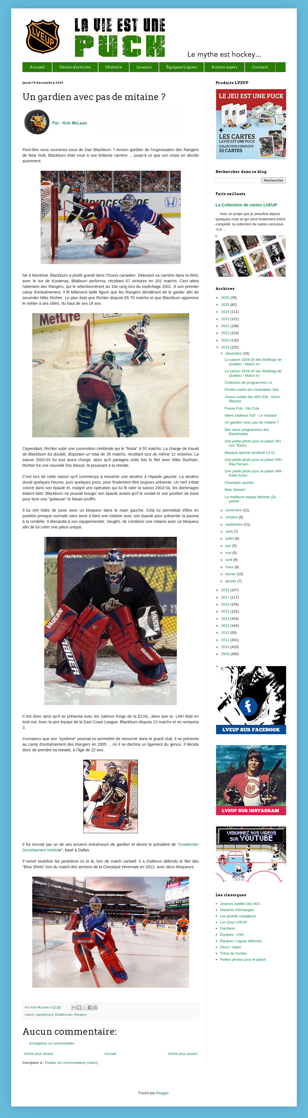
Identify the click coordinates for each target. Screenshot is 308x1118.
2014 (225, 618)
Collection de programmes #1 (248, 382)
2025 (225, 304)
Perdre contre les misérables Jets (251, 389)
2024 (225, 311)
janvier (231, 581)
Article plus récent (38, 1054)
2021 (225, 333)
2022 (225, 326)
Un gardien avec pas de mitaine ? (251, 422)
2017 (225, 597)
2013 (225, 625)
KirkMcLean (64, 1014)
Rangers (80, 1014)
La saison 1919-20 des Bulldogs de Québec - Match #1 (252, 373)
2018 (225, 590)
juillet (230, 538)
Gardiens (227, 928)
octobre (232, 517)
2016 (225, 604)
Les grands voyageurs (238, 916)
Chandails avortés (239, 483)
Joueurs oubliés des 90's (240, 904)
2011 (225, 640)
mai (229, 553)
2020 (225, 340)
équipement (44, 1014)
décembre (234, 353)
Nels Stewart (234, 490)
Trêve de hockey (233, 953)
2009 (225, 654)
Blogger (162, 1093)
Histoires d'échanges (237, 910)
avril (229, 560)
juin (229, 546)
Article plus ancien (183, 1054)
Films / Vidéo (230, 947)
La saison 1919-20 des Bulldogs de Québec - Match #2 (252, 361)
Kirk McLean (40, 1007)
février (231, 574)
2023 (225, 319)
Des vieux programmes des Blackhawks (246, 432)
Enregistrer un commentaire (51, 1043)
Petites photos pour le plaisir (243, 959)
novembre (234, 510)
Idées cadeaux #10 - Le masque (250, 415)
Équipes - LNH (232, 934)
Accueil (110, 1054)
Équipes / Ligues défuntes (241, 941)
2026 (225, 297)
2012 (225, 632)
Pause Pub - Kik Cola (241, 408)
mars (230, 567)
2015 (225, 611)
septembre (235, 524)
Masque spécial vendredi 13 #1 (249, 453)
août (230, 531)
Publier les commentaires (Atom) (71, 1063)
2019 (225, 347)
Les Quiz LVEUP (233, 922)
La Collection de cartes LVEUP (246, 204)
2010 (225, 647)
